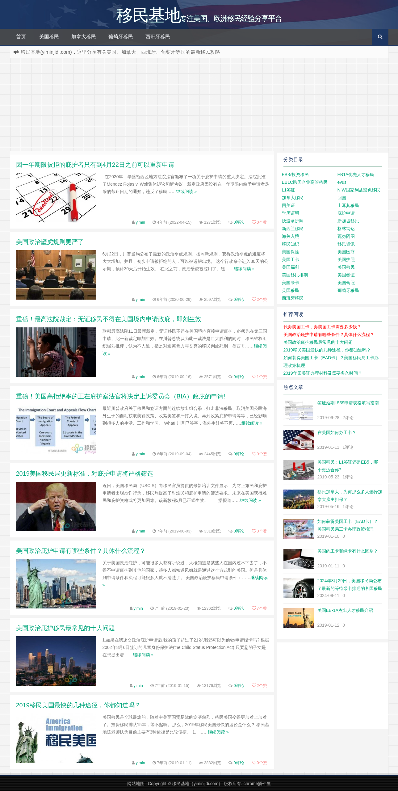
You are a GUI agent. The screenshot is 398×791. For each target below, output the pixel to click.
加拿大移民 (83, 36)
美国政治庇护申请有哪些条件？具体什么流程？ (81, 550)
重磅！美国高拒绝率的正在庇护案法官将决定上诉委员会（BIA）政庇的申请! (120, 396)
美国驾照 (346, 282)
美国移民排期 (295, 274)
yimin (140, 222)
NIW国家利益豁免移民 (358, 189)
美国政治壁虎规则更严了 (50, 241)
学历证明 (290, 213)
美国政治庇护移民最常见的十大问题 (65, 628)
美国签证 (346, 274)
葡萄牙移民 (120, 36)
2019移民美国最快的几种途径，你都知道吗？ (78, 705)
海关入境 (290, 236)
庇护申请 (346, 213)
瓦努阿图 (346, 236)
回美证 (288, 205)
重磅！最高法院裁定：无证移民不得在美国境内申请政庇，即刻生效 (108, 319)
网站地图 (136, 783)
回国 (341, 197)
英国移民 (290, 290)
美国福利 (290, 267)
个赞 (259, 222)
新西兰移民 (293, 228)
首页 (21, 36)
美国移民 (49, 36)
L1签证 (288, 189)
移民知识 (290, 244)
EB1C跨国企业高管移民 (305, 182)
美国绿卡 (290, 282)
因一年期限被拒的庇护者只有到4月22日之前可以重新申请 (95, 164)
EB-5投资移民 (295, 174)
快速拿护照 (293, 220)
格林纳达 (346, 228)
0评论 (238, 222)
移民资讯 (346, 244)
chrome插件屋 (257, 783)
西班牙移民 (157, 36)
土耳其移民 (348, 205)
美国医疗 (346, 251)
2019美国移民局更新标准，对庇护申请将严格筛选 (84, 473)
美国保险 (290, 251)
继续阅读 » (186, 191)
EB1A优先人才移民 (356, 174)
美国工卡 (290, 259)
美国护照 (346, 259)
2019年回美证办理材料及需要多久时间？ (322, 373)
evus (342, 182)
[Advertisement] (199, 104)
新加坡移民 (348, 220)
